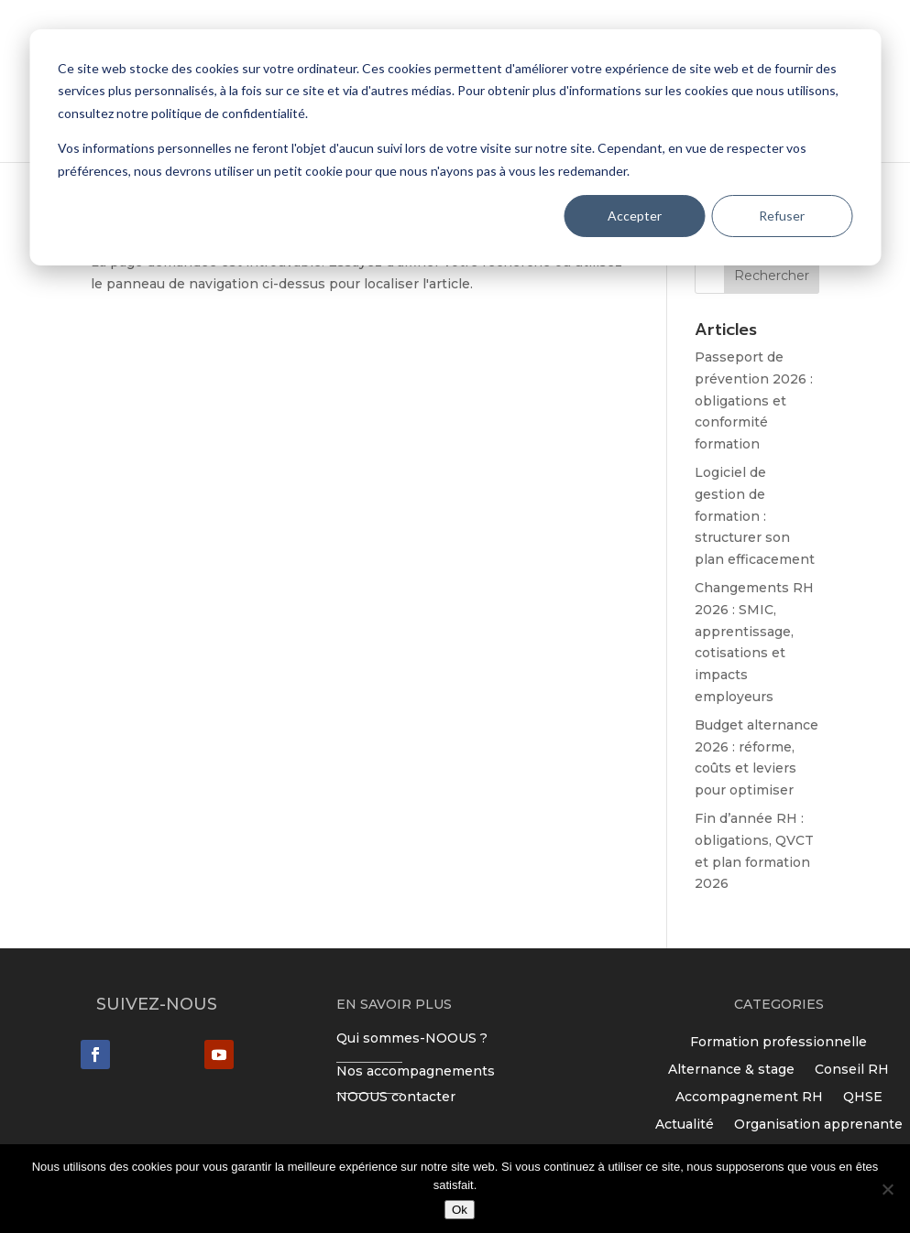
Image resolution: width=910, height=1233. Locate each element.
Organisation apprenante (818, 1123)
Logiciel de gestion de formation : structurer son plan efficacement (755, 516)
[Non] (887, 1189)
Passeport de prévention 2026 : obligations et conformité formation (754, 400)
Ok (459, 1210)
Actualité (684, 1123)
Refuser (782, 215)
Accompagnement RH (749, 1095)
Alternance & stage (731, 1068)
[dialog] (455, 147)
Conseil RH (852, 1068)
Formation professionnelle (778, 1040)
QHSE (863, 1095)
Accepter (635, 215)
